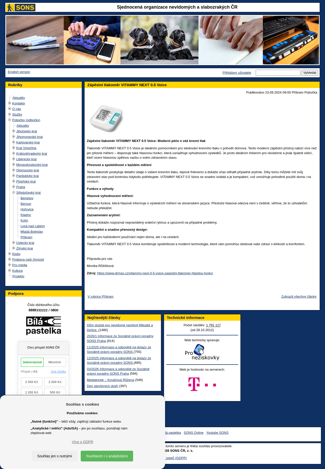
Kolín (24, 220)
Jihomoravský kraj (29, 137)
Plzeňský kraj (26, 181)
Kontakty (18, 103)
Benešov (27, 198)
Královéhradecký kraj (31, 153)
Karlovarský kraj (28, 142)
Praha (20, 187)
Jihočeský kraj (26, 131)
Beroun (26, 204)
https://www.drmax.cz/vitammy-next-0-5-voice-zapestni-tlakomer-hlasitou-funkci (155, 273)
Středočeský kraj (28, 192)
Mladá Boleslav (32, 231)
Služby (17, 114)
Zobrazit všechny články (299, 296)
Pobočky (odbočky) (26, 120)
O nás (16, 109)
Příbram (26, 237)
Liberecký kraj (26, 159)
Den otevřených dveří (102, 386)
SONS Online (194, 433)
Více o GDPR (82, 442)
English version (19, 72)
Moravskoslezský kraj (32, 165)
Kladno (26, 215)
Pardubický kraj (27, 176)
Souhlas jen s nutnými (54, 456)
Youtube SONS (217, 433)
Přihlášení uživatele (236, 73)
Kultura (17, 271)
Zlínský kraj (24, 248)
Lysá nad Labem (33, 226)
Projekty (18, 276)
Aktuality (18, 98)
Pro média (19, 265)
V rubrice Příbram (100, 296)
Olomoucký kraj (27, 170)
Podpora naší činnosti (28, 259)
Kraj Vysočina (26, 148)
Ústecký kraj (25, 243)
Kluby (16, 254)
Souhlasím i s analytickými (107, 456)
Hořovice (27, 209)
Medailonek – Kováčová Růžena (110, 380)
